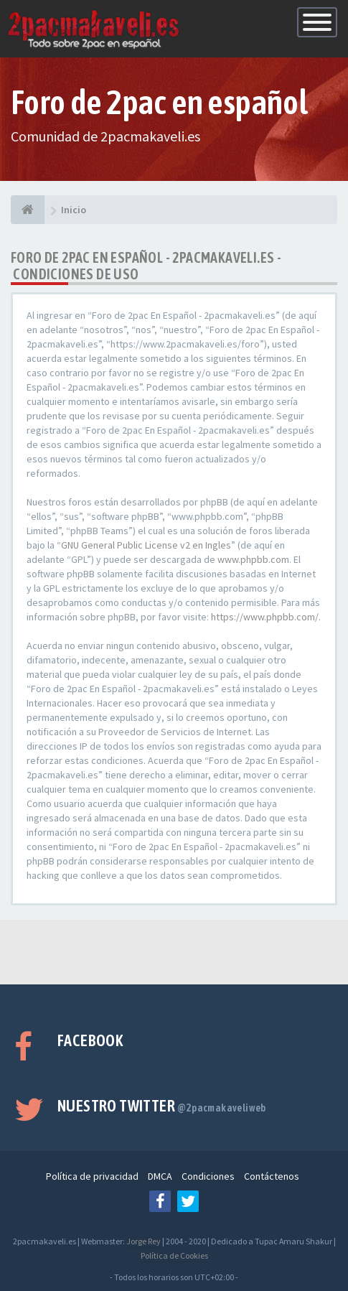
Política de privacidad (92, 1176)
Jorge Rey (143, 1241)
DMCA (160, 1176)
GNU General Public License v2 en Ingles (146, 545)
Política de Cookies (174, 1255)
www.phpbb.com (253, 559)
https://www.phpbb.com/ (265, 616)
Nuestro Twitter (161, 1105)
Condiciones (208, 1176)
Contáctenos (271, 1176)
